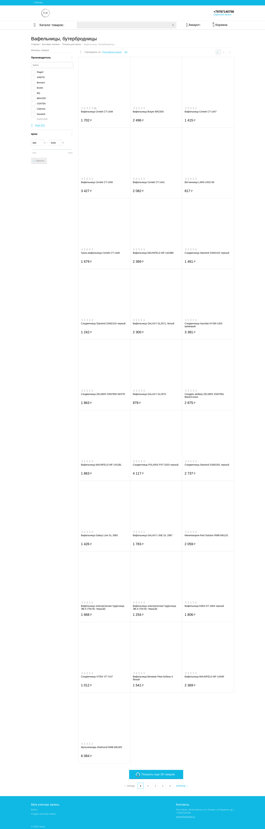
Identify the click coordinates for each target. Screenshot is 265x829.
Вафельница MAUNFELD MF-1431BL (101, 464)
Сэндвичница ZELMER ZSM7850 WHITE (103, 394)
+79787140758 (223, 11)
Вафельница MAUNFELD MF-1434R (204, 676)
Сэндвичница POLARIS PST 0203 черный (155, 464)
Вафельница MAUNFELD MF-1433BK (153, 252)
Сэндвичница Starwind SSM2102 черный (207, 252)
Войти (34, 809)
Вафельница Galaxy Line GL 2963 (99, 535)
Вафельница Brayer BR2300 (148, 111)
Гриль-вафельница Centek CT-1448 (100, 252)
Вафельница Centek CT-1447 (200, 111)
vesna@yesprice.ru (185, 816)
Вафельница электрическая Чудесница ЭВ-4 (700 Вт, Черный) (154, 607)
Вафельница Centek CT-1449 (97, 111)
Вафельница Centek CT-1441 (149, 182)
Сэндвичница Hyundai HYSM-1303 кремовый (203, 325)
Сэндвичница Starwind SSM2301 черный (207, 464)
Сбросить (39, 161)
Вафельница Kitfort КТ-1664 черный (204, 606)
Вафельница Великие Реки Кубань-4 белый (153, 678)
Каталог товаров (51, 25)
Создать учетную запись (43, 814)
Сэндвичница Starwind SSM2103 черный (103, 323)
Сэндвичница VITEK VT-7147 (97, 676)
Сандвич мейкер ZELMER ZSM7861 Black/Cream (204, 395)
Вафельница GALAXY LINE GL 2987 (153, 535)
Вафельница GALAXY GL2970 (149, 394)
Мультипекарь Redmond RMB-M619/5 (101, 747)
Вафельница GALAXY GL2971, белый (153, 323)
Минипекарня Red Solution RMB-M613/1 (206, 535)
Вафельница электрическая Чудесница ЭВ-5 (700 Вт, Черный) (102, 607)
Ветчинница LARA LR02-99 (199, 182)
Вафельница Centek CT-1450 (97, 182)
